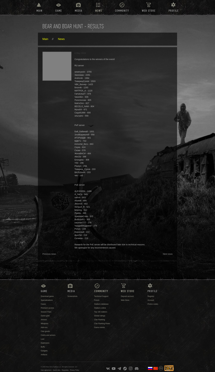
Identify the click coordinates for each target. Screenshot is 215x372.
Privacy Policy (74, 370)
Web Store (149, 11)
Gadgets (44, 351)
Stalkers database (101, 304)
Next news (168, 254)
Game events (99, 327)
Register (151, 296)
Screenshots (72, 296)
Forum (96, 300)
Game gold (45, 316)
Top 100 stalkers (100, 312)
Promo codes (153, 304)
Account (151, 300)
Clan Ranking (99, 320)
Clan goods (45, 331)
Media (78, 11)
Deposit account (127, 296)
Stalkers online (100, 308)
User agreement (46, 370)
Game (58, 11)
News (61, 39)
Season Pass (46, 312)
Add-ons (44, 327)
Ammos (44, 320)
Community (122, 11)
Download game (47, 296)
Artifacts (44, 355)
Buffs (43, 347)
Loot (42, 339)
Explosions (45, 343)
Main (39, 11)
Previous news (49, 254)
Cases (43, 304)
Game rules (56, 370)
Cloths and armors (48, 335)
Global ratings (99, 316)
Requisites (65, 370)
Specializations (47, 300)
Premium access (47, 308)
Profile (174, 11)
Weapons (44, 323)
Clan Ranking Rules (102, 323)
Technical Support (101, 296)
